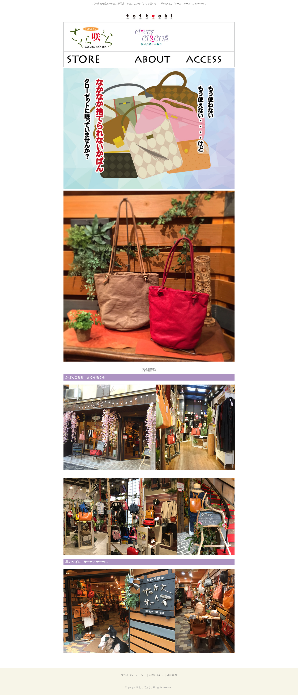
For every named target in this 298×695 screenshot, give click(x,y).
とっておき (149, 16)
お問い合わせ (156, 675)
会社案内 (172, 675)
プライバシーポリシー (133, 675)
